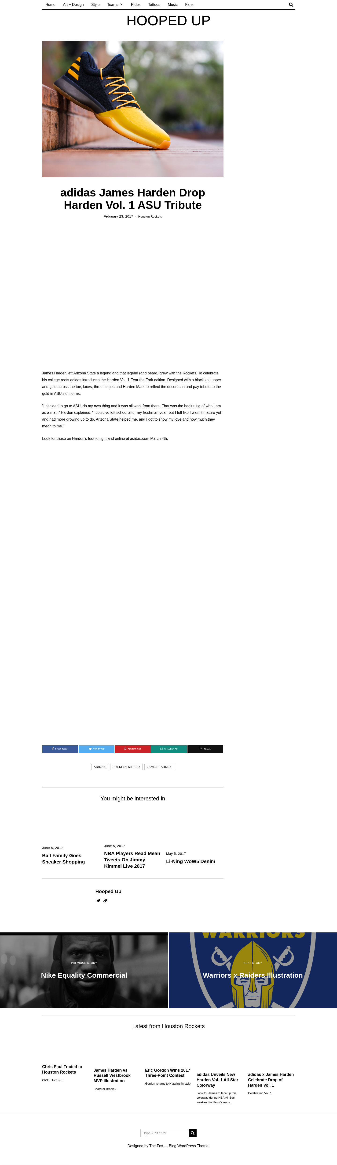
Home (50, 5)
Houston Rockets (150, 216)
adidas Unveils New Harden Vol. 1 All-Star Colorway (217, 1080)
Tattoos (154, 5)
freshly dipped (126, 767)
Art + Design (73, 5)
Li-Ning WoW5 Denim (190, 861)
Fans (189, 5)
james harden (159, 767)
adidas (100, 767)
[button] (193, 1134)
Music (173, 5)
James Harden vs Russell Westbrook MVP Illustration (112, 1076)
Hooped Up (108, 891)
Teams (112, 5)
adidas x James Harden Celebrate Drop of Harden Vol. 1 (271, 1080)
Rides (136, 5)
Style (95, 5)
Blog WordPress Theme (188, 1146)
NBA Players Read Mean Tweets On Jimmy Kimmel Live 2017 (132, 860)
